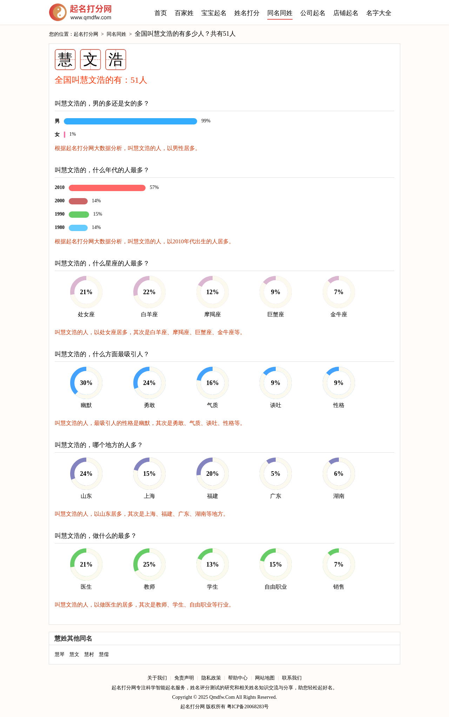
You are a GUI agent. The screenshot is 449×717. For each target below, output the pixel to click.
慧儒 (104, 654)
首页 (160, 12)
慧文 (74, 654)
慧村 (89, 654)
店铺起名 (345, 12)
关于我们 (157, 678)
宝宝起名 (214, 12)
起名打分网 (80, 14)
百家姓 (184, 12)
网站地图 (265, 678)
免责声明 (184, 678)
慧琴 (60, 654)
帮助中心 (238, 678)
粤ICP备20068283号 (248, 706)
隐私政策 (211, 678)
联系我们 (292, 678)
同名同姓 (280, 12)
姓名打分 (247, 12)
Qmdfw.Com (222, 697)
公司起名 (313, 12)
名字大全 (378, 12)
